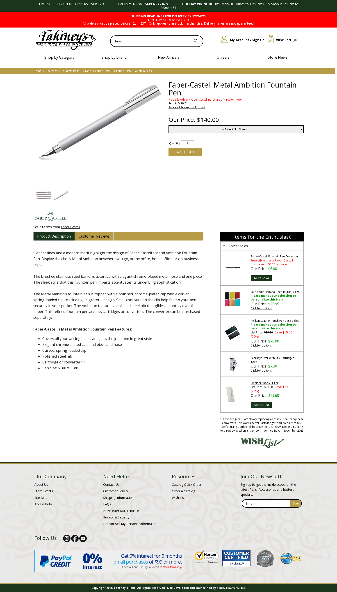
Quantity (174, 143)
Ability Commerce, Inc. (231, 588)
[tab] (54, 236)
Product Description (54, 236)
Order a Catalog (183, 491)
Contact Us (111, 484)
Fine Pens (51, 71)
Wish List (178, 497)
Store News (277, 57)
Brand (87, 71)
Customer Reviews (94, 236)
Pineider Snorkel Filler (264, 383)
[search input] (156, 41)
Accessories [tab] (235, 245)
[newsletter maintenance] (271, 512)
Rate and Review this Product (186, 107)
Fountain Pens (70, 71)
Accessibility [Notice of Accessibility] (43, 504)
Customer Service (116, 491)
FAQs (107, 504)
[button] (43, 195)
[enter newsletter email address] (272, 503)
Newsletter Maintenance (121, 511)
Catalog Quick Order (186, 484)
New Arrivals (168, 57)
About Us (41, 484)
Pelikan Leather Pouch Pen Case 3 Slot (275, 321)
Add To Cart (261, 278)
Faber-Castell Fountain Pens (134, 71)
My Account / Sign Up (240, 40)
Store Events (43, 491)
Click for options (261, 308)
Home (37, 71)
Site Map (40, 497)
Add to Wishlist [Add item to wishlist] (185, 152)
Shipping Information (118, 497)
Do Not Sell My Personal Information (130, 524)
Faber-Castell (103, 71)
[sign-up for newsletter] (296, 503)
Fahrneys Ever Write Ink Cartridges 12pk (272, 360)
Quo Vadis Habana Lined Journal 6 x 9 (275, 292)
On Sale (223, 57)
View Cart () (281, 40)
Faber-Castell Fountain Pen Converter (274, 256)
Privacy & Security (116, 517)
